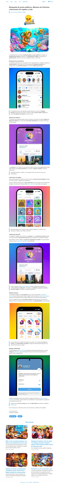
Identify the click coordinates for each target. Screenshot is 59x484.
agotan (43, 294)
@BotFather (16, 351)
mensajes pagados (25, 286)
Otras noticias (29, 422)
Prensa (30, 482)
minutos (10, 296)
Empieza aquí (13, 404)
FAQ (11, 1)
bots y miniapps (22, 350)
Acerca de (22, 482)
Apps (16, 1)
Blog (27, 482)
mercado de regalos (45, 296)
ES (44, 1)
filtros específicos (31, 184)
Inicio (7, 1)
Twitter (50, 1)
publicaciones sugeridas (21, 241)
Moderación (25, 1)
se (41, 294)
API (20, 1)
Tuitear (20, 416)
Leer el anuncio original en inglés (18, 12)
